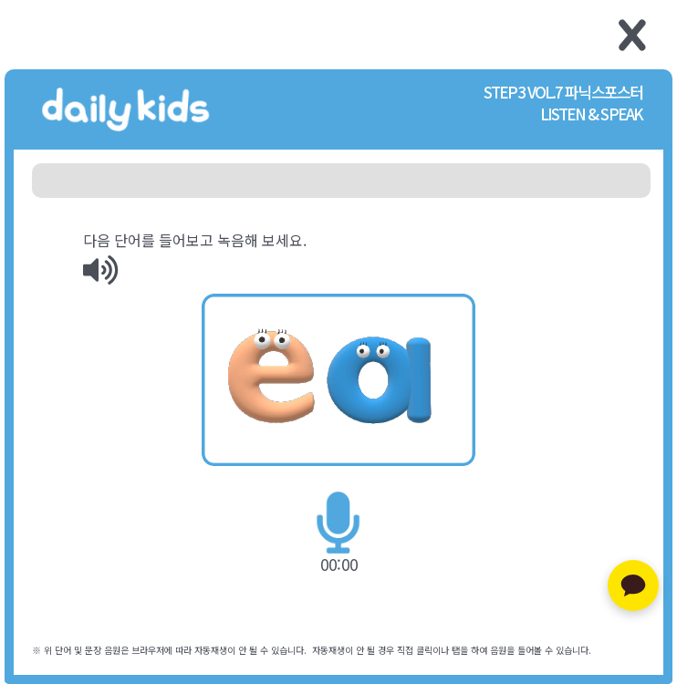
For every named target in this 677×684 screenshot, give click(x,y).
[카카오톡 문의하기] (633, 585)
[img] (100, 269)
